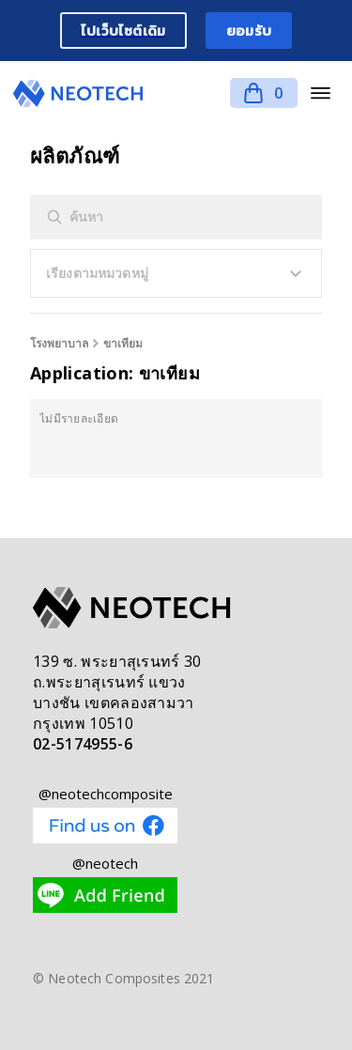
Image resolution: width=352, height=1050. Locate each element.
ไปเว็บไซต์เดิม (123, 30)
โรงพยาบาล (59, 343)
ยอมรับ (248, 30)
